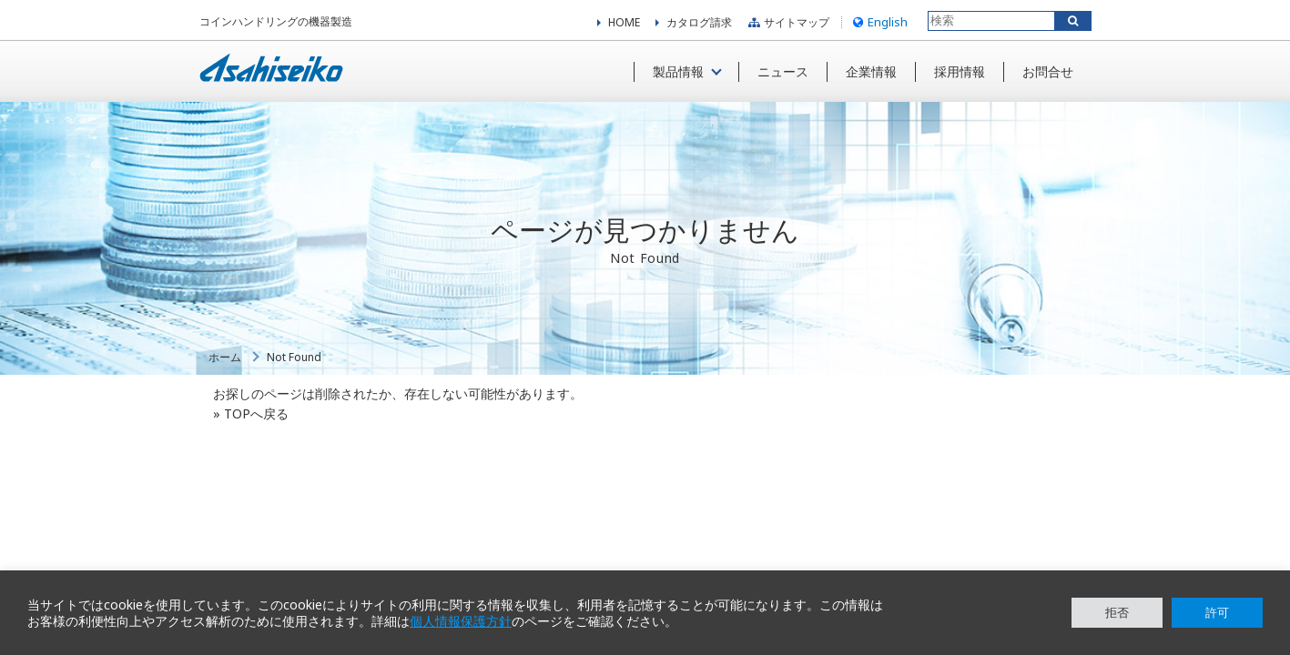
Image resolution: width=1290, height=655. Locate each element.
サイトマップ (786, 22)
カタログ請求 (699, 22)
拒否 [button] (1117, 612)
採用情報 (959, 71)
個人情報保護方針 (461, 621)
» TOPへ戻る (251, 413)
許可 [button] (1217, 612)
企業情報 (871, 71)
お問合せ (1047, 71)
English (878, 22)
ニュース (782, 71)
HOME (624, 22)
